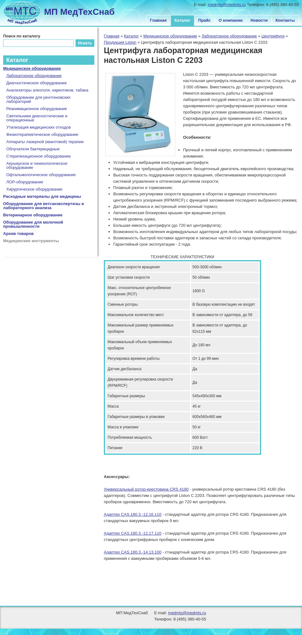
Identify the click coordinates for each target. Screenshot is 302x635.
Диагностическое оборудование (36, 83)
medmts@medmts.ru (227, 4)
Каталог (182, 20)
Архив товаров (18, 233)
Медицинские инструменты (31, 240)
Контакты (285, 20)
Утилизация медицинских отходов (38, 127)
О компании (231, 20)
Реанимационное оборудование (36, 108)
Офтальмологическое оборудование (41, 174)
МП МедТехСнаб (79, 12)
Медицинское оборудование (170, 36)
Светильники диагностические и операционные (36, 118)
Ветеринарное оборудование (33, 215)
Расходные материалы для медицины (42, 196)
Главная (158, 20)
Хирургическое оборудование (34, 189)
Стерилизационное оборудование (38, 156)
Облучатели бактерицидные (33, 149)
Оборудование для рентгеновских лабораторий (38, 99)
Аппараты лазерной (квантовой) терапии (45, 141)
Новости (259, 20)
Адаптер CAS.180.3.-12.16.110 (132, 514)
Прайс (204, 20)
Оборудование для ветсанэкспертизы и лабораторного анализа (43, 205)
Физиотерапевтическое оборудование (42, 134)
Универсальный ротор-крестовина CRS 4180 (146, 489)
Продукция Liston (120, 42)
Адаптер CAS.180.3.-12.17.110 (132, 533)
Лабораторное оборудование (229, 36)
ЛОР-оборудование (24, 182)
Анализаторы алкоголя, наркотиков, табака (47, 90)
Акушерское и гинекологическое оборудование (36, 165)
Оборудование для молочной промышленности (33, 224)
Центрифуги (273, 36)
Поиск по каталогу (21, 36)
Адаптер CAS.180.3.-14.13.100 (132, 552)
